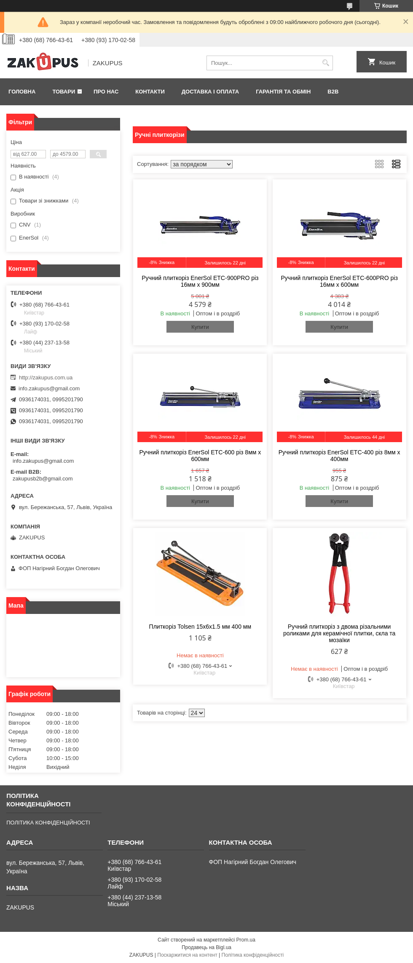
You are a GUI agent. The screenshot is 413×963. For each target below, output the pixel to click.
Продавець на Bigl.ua (206, 947)
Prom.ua (245, 940)
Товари (63, 91)
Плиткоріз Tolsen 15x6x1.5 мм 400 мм (200, 626)
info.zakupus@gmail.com (49, 388)
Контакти (150, 91)
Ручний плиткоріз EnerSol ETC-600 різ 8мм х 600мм (200, 455)
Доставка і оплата (210, 91)
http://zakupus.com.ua (45, 377)
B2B (332, 91)
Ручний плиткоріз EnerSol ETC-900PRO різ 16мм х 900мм (200, 281)
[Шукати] (325, 63)
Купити (200, 327)
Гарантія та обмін (283, 91)
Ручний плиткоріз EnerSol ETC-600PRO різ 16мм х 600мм (339, 281)
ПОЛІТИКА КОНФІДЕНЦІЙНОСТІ (48, 822)
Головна (21, 91)
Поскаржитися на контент (187, 955)
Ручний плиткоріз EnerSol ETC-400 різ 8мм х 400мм (339, 455)
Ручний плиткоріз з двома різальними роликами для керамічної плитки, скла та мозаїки (339, 633)
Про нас (106, 91)
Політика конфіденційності (253, 955)
